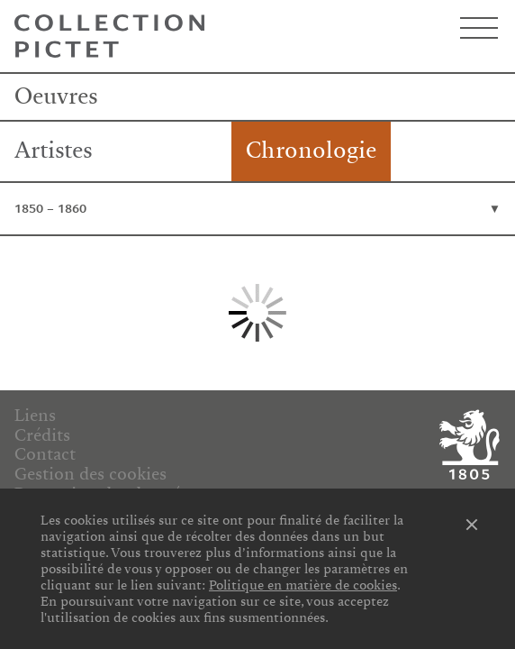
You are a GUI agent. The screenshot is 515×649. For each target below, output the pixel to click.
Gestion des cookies (90, 474)
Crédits (42, 435)
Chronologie (311, 150)
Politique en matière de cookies (303, 585)
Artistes (53, 150)
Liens (35, 415)
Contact (45, 454)
